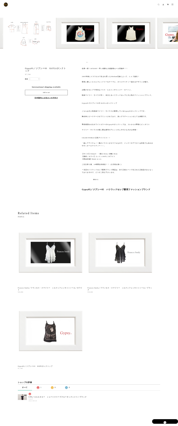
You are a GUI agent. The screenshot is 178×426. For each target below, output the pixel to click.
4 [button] (91, 62)
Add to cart (46, 92)
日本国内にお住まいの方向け (46, 98)
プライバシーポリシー (25, 411)
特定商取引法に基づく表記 (42, 411)
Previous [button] (3, 35)
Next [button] (174, 35)
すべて (25, 288)
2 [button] (88, 62)
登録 (138, 379)
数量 (26, 79)
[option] (89, 34)
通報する (96, 179)
